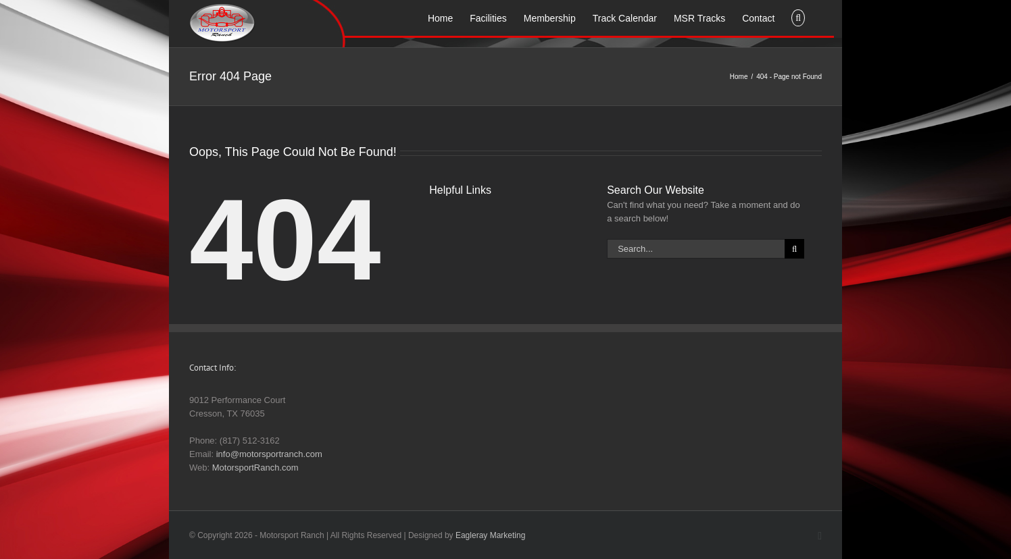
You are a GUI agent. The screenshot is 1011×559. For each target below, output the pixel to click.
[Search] (794, 249)
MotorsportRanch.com (255, 467)
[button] (798, 17)
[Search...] (696, 249)
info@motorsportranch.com (269, 454)
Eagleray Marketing (490, 535)
